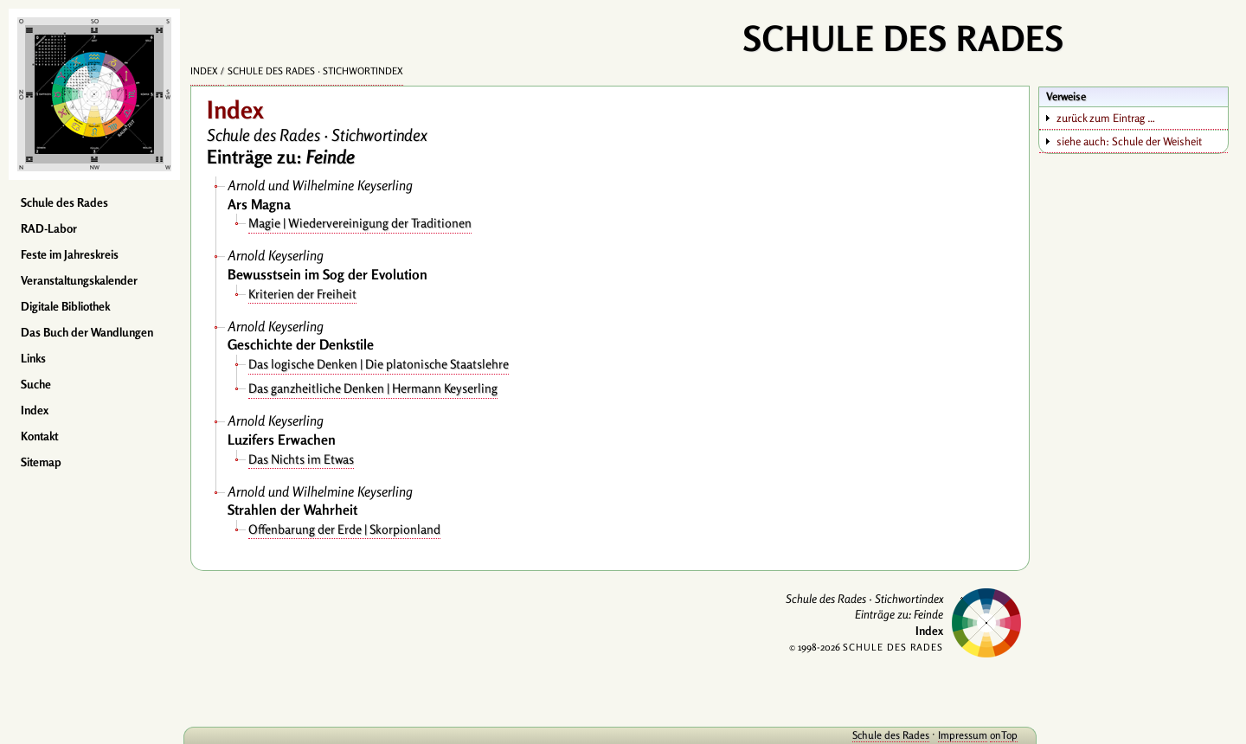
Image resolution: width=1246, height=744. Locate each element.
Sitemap (41, 462)
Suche (36, 384)
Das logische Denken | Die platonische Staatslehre (378, 363)
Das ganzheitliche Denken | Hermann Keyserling (373, 388)
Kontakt (39, 436)
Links (33, 358)
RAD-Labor (49, 228)
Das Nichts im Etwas (301, 459)
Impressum (962, 734)
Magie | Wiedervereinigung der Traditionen (360, 222)
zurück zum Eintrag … (1106, 118)
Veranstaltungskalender (79, 280)
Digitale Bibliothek (65, 306)
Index (34, 410)
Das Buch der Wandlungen (87, 332)
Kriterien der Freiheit (302, 293)
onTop (1004, 734)
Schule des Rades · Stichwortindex (315, 71)
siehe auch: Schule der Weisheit (1129, 141)
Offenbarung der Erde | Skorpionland (344, 529)
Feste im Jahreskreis (70, 254)
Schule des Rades (64, 202)
